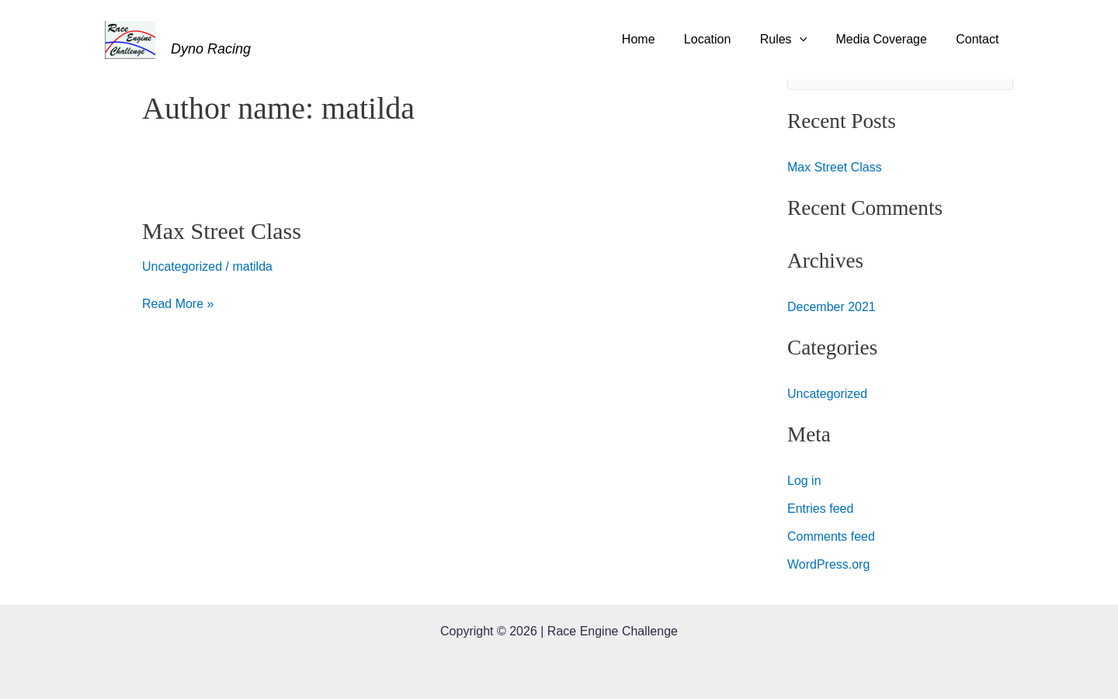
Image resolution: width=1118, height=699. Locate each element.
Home (657, 39)
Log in (804, 480)
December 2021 (831, 306)
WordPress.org (828, 564)
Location (721, 39)
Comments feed (831, 536)
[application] (810, 39)
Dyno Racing (211, 49)
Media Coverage (887, 39)
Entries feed (820, 508)
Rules (794, 39)
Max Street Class (221, 231)
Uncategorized (182, 266)
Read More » (178, 302)
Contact (979, 39)
